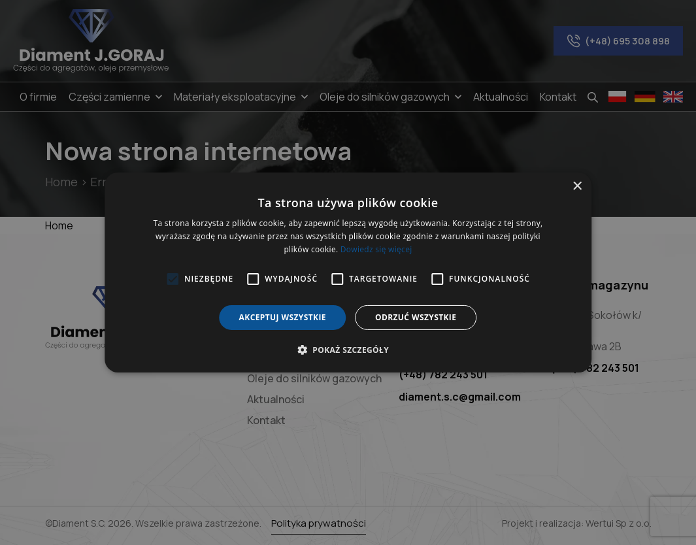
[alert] (348, 272)
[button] (348, 349)
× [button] (577, 186)
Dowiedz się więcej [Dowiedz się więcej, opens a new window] (376, 249)
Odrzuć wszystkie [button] (415, 317)
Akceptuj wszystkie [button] (282, 317)
